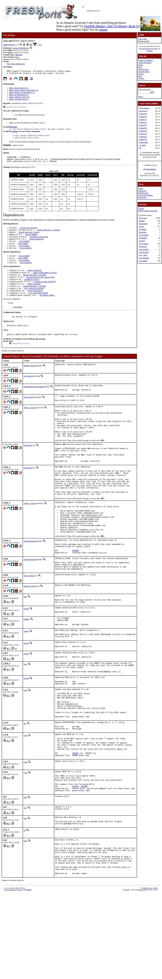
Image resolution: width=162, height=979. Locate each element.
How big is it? (144, 69)
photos (103, 29)
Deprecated (143, 224)
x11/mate (18, 321)
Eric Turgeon (28, 392)
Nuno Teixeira (29, 414)
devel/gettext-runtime (48, 237)
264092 (75, 594)
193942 (75, 862)
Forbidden (142, 229)
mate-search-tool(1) (19, 99)
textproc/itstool (28, 234)
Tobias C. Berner (30, 425)
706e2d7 (18, 55)
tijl (25, 909)
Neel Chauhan (29, 623)
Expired (142, 241)
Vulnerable (143, 238)
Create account (144, 41)
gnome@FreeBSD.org (21, 48)
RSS (156, 974)
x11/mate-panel (47, 309)
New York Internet (144, 48)
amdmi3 (27, 669)
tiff (140, 148)
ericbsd (26, 658)
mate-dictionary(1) (19, 89)
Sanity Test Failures (146, 195)
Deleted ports (143, 193)
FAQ (140, 67)
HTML (146, 974)
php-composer (144, 108)
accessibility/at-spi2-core (40, 289)
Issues (141, 65)
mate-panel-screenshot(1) (22, 94)
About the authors (145, 63)
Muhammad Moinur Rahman (34, 403)
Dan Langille (142, 975)
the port (14, 131)
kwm (25, 719)
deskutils (11, 45)
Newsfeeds (143, 197)
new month (143, 261)
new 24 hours (144, 249)
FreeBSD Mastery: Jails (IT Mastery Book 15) (112, 26)
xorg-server (143, 111)
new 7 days (143, 255)
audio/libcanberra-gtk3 (44, 284)
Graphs (141, 209)
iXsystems (154, 48)
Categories (142, 191)
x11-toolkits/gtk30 (34, 301)
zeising (26, 683)
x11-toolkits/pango (38, 307)
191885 (84, 862)
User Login (143, 39)
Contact (141, 78)
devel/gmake (31, 242)
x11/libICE (24, 250)
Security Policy (144, 72)
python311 (143, 119)
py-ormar (142, 145)
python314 (143, 137)
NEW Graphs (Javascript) (148, 211)
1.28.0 (5, 45)
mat (25, 789)
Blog (140, 76)
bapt (25, 644)
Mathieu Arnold (29, 633)
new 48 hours (144, 252)
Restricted (142, 232)
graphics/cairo (31, 291)
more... (141, 96)
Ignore (141, 227)
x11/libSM (23, 252)
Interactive (143, 247)
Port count (143, 218)
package (15, 135)
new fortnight (144, 258)
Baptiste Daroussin (30, 381)
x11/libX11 (24, 255)
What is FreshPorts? (146, 60)
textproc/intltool (39, 244)
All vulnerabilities (149, 169)
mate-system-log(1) (19, 102)
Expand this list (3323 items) (16, 110)
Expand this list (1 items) (21, 359)
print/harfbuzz (35, 304)
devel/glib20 (33, 296)
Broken (141, 221)
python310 (143, 114)
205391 (75, 824)
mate (16, 57)
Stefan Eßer (28, 469)
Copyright (126, 975)
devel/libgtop (34, 281)
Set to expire (143, 244)
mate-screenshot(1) (19, 97)
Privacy (141, 74)
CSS (150, 974)
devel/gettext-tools (29, 239)
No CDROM (143, 235)
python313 (143, 131)
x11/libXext (26, 257)
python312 (143, 125)
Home (141, 188)
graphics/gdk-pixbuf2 (45, 294)
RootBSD (150, 51)
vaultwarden (143, 142)
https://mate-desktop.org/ (16, 64)
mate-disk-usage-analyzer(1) (23, 92)
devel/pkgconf (37, 247)
